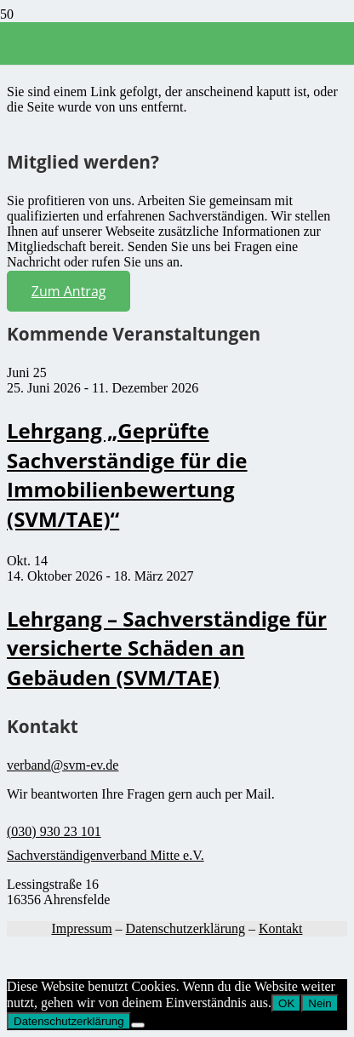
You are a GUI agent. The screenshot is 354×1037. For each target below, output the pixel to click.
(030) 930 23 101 (54, 831)
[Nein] (138, 1025)
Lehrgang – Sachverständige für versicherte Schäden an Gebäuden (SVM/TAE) (167, 647)
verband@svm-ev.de (62, 765)
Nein (319, 1003)
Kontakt (281, 928)
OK (286, 1003)
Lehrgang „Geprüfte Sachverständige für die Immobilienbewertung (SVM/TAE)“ (127, 474)
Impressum (81, 928)
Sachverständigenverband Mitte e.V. (105, 855)
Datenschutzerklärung (185, 928)
